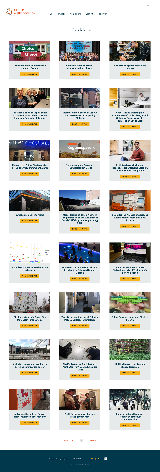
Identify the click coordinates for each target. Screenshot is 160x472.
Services (61, 14)
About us (90, 14)
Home (49, 14)
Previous (93, 440)
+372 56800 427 (77, 459)
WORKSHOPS (76, 14)
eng (148, 5)
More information (29, 74)
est (153, 5)
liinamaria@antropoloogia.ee (58, 459)
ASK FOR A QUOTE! (93, 459)
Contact (103, 14)
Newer (66, 440)
